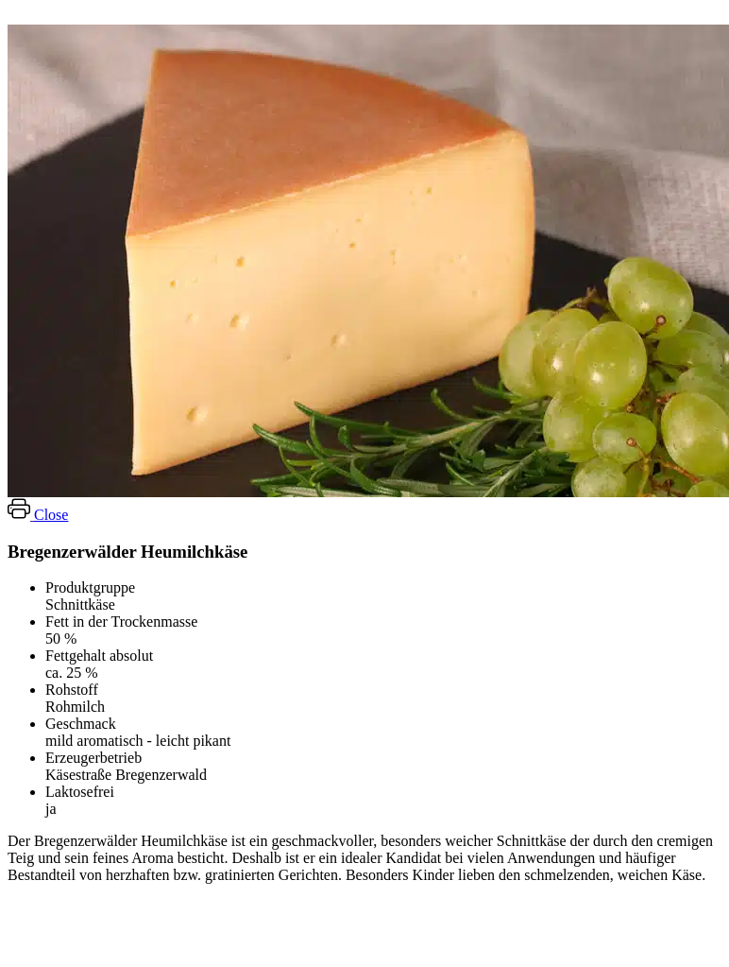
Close (51, 515)
